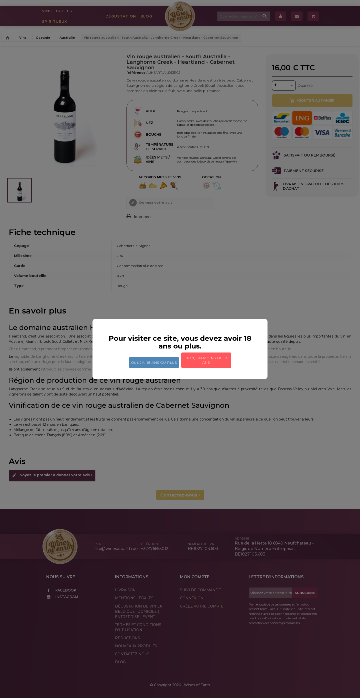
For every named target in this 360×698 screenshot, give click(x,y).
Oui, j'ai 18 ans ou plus (154, 362)
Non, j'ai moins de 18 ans (206, 360)
